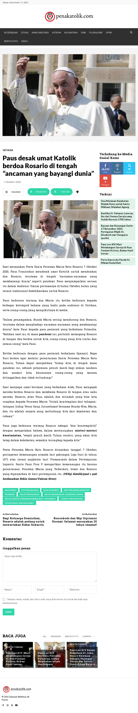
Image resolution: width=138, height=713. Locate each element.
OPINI (109, 32)
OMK (83, 32)
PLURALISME (96, 32)
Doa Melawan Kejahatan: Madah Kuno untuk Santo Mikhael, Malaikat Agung (115, 203)
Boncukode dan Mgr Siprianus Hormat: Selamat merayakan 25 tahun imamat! (74, 521)
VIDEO (24, 41)
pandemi (10, 494)
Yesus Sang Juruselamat (19, 503)
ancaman (10, 490)
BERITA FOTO (11, 41)
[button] (131, 32)
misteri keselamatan (76, 490)
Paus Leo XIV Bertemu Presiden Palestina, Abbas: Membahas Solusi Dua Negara (49, 658)
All (45, 636)
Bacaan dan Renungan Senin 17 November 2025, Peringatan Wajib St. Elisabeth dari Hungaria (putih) (117, 231)
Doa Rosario (51, 490)
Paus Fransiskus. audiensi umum (63, 494)
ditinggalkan (29, 490)
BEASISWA (56, 636)
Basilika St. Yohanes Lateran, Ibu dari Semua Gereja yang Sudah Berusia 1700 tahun (117, 216)
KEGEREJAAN (11, 32)
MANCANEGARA (40, 32)
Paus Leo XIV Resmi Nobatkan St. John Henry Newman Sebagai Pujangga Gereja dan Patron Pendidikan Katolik (82, 657)
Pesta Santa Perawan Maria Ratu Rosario (30, 498)
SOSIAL (25, 32)
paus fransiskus (29, 494)
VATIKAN (56, 32)
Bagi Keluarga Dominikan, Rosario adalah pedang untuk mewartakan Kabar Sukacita (24, 521)
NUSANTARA (71, 32)
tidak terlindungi (72, 498)
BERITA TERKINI (14, 647)
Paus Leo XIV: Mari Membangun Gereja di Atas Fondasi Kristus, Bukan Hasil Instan (18, 658)
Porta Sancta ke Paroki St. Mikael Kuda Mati (115, 261)
